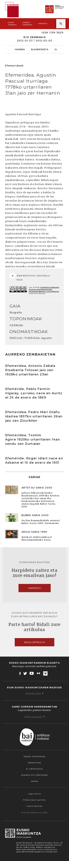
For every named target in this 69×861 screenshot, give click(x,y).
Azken (12, 24)
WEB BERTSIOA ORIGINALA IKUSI (30, 277)
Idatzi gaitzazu (34, 717)
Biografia (16, 312)
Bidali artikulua (34, 642)
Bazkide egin (34, 693)
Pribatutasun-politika (34, 800)
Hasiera (20, 49)
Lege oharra (34, 794)
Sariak (34, 781)
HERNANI (16, 325)
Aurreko (27, 24)
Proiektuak (34, 763)
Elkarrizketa (39, 49)
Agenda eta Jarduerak (34, 775)
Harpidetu (42, 24)
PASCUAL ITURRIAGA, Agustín (31, 338)
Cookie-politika (34, 806)
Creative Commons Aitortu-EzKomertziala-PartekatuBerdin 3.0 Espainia (44, 289)
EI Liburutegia (34, 769)
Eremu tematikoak (34, 756)
